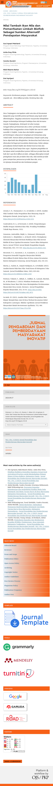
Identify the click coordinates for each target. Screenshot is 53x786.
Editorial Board (10, 545)
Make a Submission (13, 761)
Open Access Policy (11, 563)
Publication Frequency (13, 590)
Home (5, 11)
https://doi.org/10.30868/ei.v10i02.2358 (17, 274)
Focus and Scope (10, 554)
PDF (8, 385)
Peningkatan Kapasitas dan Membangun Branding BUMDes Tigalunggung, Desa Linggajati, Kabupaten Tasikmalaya (26, 522)
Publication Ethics (11, 559)
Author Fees (9, 594)
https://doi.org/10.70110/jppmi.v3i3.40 (21, 90)
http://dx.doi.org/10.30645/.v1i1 (34, 248)
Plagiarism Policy (11, 585)
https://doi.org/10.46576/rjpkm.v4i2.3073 (18, 292)
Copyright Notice (11, 572)
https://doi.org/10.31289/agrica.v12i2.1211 (18, 219)
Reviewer (8, 550)
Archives (13, 11)
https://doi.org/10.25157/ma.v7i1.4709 (17, 308)
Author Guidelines (11, 577)
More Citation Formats (15, 425)
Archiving (8, 568)
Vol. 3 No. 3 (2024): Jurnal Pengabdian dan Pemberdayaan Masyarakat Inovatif (20, 14)
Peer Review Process (12, 581)
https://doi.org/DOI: (35, 290)
